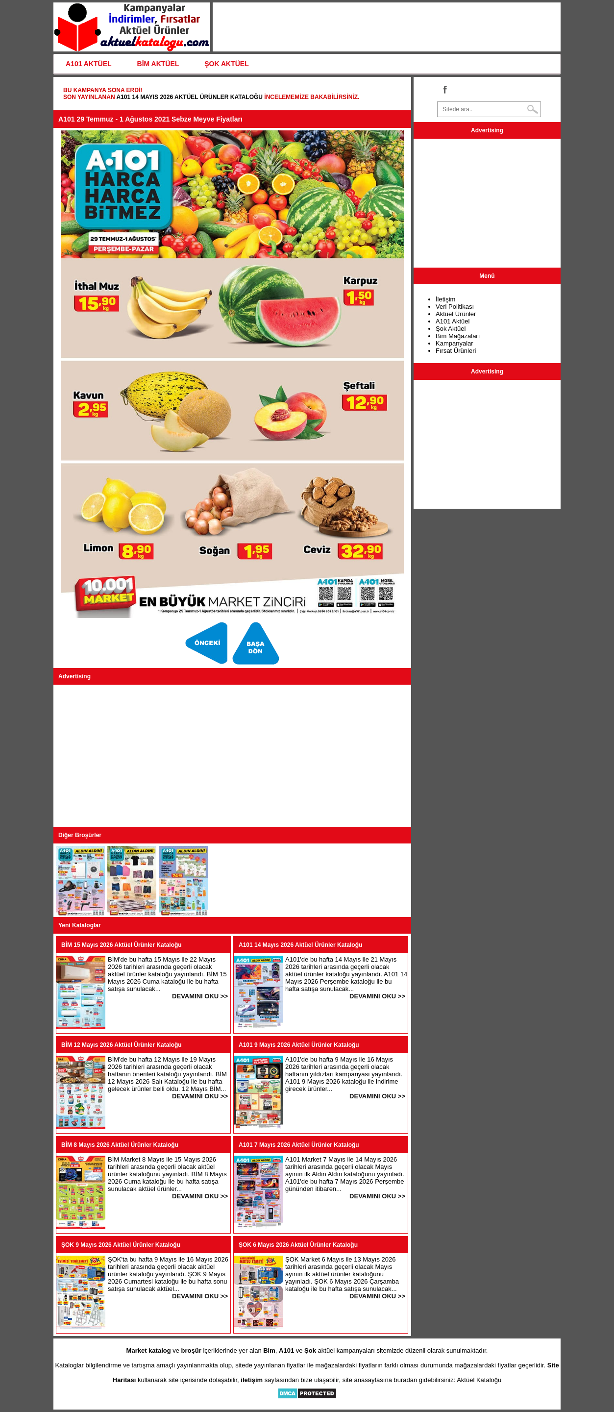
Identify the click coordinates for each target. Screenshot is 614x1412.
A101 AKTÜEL (89, 64)
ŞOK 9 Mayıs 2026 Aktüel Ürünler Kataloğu (120, 1244)
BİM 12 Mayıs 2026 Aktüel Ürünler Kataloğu (121, 1044)
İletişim (445, 299)
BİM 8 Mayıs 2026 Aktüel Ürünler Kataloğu (119, 1144)
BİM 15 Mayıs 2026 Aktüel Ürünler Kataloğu (121, 944)
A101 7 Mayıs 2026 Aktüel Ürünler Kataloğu (299, 1144)
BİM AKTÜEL (158, 64)
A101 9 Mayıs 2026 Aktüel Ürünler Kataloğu (299, 1044)
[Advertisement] (232, 755)
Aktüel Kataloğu (479, 1380)
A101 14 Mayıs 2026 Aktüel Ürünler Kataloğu (189, 97)
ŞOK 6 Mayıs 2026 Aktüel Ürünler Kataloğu (298, 1244)
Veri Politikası (455, 306)
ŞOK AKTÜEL (226, 64)
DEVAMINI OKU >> (200, 996)
